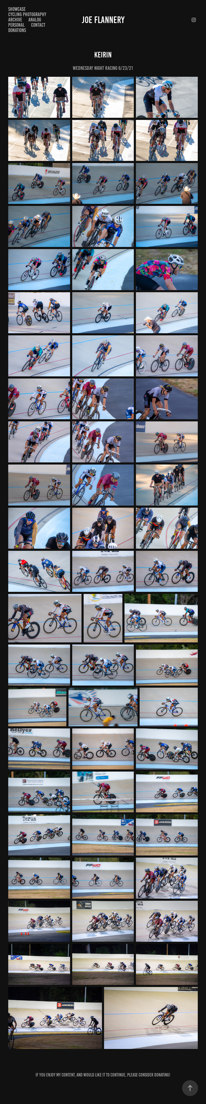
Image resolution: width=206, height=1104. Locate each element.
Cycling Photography (27, 14)
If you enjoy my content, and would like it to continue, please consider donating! (103, 1075)
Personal (16, 25)
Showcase (16, 9)
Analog (34, 19)
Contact (38, 25)
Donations (17, 30)
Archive (15, 19)
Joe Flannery (103, 20)
